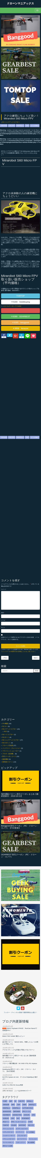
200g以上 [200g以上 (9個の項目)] (30, 1101)
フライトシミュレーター (10, 751)
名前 (3, 612)
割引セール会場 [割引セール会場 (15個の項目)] (7, 1146)
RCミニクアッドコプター (11, 122)
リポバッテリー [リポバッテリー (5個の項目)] (20, 1142)
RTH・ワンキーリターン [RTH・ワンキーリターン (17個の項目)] (18, 1122)
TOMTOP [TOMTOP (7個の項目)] (6, 1125)
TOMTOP (20, 296)
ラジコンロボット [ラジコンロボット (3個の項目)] (8, 1142)
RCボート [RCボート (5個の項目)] (6, 1122)
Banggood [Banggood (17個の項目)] (7, 1111)
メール (3, 620)
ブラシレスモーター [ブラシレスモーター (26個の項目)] (9, 1139)
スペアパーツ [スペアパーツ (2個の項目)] (20, 1132)
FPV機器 (5, 723)
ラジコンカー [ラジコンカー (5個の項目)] (33, 1139)
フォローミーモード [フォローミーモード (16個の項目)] (9, 1135)
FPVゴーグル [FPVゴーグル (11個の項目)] (26, 1111)
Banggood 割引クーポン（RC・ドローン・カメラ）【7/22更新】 (20, 827)
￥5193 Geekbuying (20, 302)
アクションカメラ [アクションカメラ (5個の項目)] (8, 1128)
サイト (3, 627)
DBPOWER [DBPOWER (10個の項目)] (16, 1111)
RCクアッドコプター (9, 729)
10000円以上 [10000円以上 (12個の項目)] (16, 1108)
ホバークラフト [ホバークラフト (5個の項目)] (22, 1139)
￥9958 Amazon (20, 328)
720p (27, 125)
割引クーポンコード (9, 756)
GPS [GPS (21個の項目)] (33, 1115)
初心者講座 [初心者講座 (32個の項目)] (31, 1142)
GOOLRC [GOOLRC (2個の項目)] (27, 1115)
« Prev (5, 658)
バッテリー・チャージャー (11, 748)
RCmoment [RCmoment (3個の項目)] (26, 1118)
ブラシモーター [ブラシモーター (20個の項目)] (22, 1135)
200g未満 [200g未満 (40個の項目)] (6, 1104)
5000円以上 (20, 125)
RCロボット (6, 743)
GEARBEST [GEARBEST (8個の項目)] (6, 1115)
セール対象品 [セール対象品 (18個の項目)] (30, 1132)
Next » (36, 658)
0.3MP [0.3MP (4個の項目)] (5, 1101)
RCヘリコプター (8, 734)
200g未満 (4, 125)
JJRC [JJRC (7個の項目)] (12, 1118)
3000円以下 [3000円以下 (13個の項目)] (32, 1104)
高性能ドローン (7, 762)
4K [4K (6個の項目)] (15, 1101)
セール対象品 (35, 125)
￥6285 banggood (20, 322)
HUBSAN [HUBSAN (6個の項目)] (6, 1118)
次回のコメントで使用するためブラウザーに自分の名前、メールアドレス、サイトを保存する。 (20, 638)
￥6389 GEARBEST (20, 316)
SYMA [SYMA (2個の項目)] (30, 1122)
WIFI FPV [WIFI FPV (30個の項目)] (31, 1125)
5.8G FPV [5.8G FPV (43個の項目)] (21, 1101)
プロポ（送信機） (8, 754)
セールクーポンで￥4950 (12, 306)
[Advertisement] (20, 366)
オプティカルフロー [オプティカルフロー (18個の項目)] (22, 1128)
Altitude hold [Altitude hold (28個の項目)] (28, 1108)
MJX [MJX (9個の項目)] (18, 1118)
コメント (3, 589)
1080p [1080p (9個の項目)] (24, 1104)
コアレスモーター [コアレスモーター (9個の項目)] (8, 1132)
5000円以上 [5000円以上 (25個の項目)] (6, 1108)
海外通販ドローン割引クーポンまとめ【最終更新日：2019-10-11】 (19, 795)
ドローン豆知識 (7, 745)
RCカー (5, 726)
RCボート (5, 737)
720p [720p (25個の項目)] (18, 1104)
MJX (5, 731)
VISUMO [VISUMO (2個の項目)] (13, 1125)
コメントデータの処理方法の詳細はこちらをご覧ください (18, 651)
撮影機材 (5, 759)
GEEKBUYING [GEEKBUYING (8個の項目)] (17, 1115)
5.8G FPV (12, 125)
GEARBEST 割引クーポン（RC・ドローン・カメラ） (19, 856)
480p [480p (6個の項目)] (12, 1104)
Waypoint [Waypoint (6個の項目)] (22, 1125)
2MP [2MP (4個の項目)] (10, 1101)
